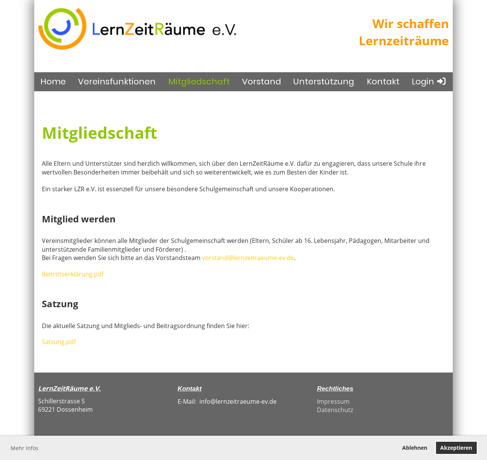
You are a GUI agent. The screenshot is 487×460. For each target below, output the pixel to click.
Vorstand (261, 81)
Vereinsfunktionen (117, 81)
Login (429, 81)
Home (53, 81)
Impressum (333, 401)
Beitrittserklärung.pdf (72, 274)
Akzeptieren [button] (456, 447)
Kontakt (383, 81)
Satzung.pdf (59, 342)
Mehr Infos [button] (24, 448)
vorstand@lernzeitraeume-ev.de (248, 258)
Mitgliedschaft (199, 81)
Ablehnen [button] (414, 447)
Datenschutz (335, 410)
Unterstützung (323, 81)
